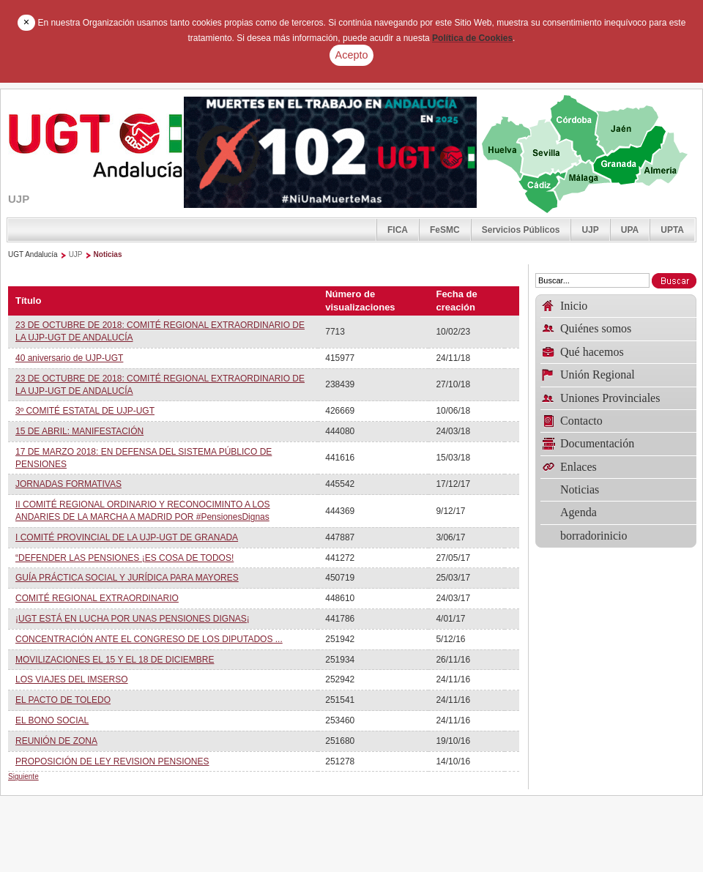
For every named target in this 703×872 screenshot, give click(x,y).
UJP (589, 230)
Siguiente (23, 776)
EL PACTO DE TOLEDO (63, 700)
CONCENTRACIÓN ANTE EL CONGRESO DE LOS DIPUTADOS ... (149, 639)
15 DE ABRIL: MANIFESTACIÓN (79, 431)
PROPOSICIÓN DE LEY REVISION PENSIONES (112, 761)
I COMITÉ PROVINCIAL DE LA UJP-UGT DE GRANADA (126, 537)
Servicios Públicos (521, 230)
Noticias (108, 254)
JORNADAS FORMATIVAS (68, 484)
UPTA (672, 230)
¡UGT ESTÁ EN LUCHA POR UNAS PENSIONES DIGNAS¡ (132, 619)
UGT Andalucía (33, 254)
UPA (630, 230)
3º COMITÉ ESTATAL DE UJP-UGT (85, 411)
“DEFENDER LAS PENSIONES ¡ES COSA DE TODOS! (124, 558)
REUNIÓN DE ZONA (56, 741)
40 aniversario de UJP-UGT (69, 358)
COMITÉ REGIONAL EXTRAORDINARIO (97, 598)
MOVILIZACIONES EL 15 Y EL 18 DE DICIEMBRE (114, 660)
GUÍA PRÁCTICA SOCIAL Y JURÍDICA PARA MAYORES (127, 578)
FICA (397, 230)
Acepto (351, 55)
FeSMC (445, 230)
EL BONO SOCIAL (52, 720)
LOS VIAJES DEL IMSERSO (71, 679)
